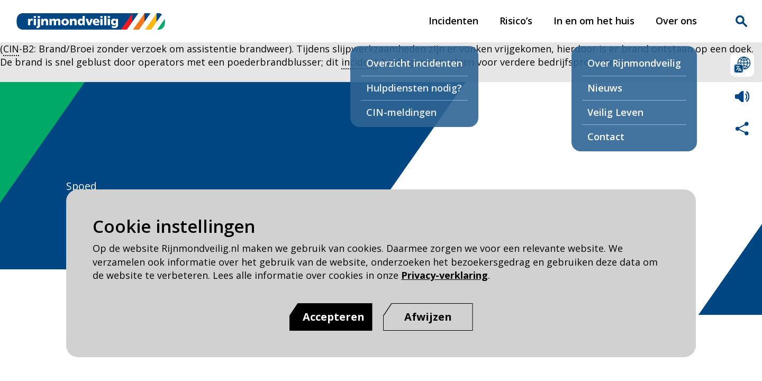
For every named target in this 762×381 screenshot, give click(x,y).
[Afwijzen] (428, 317)
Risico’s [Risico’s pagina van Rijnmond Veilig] (516, 20)
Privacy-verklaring (444, 275)
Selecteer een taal (742, 65)
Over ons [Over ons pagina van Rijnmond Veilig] (676, 20)
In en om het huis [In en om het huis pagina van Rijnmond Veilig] (594, 20)
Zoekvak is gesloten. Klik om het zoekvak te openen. (741, 21)
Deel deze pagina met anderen (742, 128)
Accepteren (334, 317)
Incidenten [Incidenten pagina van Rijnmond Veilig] (453, 20)
